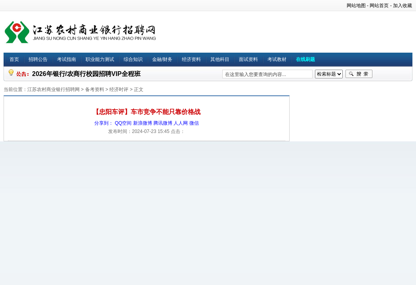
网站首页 (379, 5)
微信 (194, 123)
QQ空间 (123, 123)
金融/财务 (162, 59)
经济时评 (118, 89)
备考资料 (94, 89)
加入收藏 (402, 5)
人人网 (181, 123)
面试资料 (248, 59)
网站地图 (356, 5)
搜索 (358, 74)
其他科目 (219, 59)
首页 (14, 59)
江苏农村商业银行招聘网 (53, 89)
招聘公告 (38, 59)
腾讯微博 (162, 123)
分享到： (103, 123)
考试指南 (66, 59)
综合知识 (133, 59)
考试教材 (276, 59)
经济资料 (191, 59)
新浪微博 (142, 123)
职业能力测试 (100, 59)
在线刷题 (305, 59)
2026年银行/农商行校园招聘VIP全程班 (86, 73)
